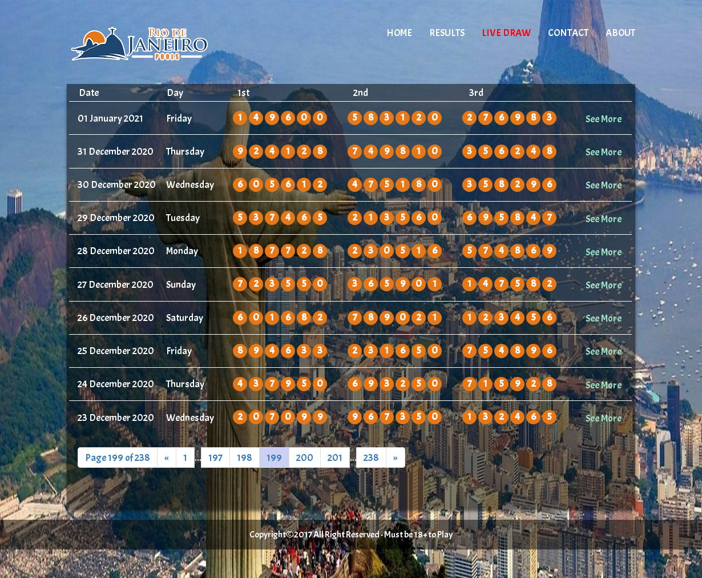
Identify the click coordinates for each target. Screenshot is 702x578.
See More (604, 119)
